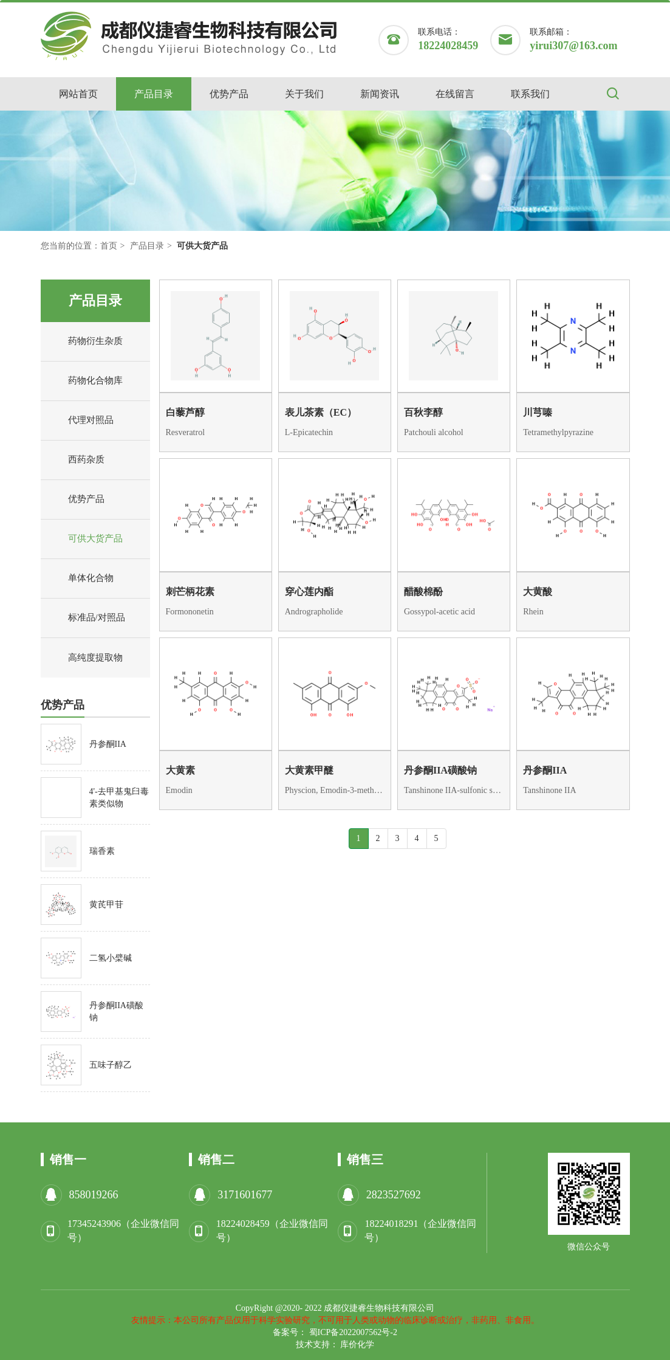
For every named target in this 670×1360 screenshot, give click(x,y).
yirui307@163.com (573, 45)
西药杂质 (75, 460)
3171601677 (244, 1195)
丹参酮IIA (545, 770)
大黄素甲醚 (309, 770)
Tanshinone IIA (549, 790)
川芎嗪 (537, 412)
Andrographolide (314, 611)
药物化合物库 (85, 381)
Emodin (179, 790)
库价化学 (357, 1344)
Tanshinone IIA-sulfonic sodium (454, 790)
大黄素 (180, 770)
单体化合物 (80, 578)
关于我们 (304, 94)
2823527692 (393, 1195)
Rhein (533, 611)
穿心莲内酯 (309, 591)
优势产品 (229, 94)
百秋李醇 (423, 412)
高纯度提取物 (85, 658)
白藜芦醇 (185, 412)
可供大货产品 (85, 539)
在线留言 (455, 94)
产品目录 (153, 94)
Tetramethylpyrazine (558, 432)
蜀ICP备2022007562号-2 (353, 1332)
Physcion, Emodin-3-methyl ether (335, 790)
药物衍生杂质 (85, 341)
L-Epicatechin (309, 432)
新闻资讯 (379, 94)
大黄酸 (537, 591)
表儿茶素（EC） (321, 412)
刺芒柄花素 (190, 591)
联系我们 (530, 94)
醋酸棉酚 (423, 591)
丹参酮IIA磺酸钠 (440, 770)
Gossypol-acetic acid (439, 611)
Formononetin (190, 611)
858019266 (93, 1195)
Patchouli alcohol (433, 432)
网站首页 (78, 94)
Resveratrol (185, 432)
